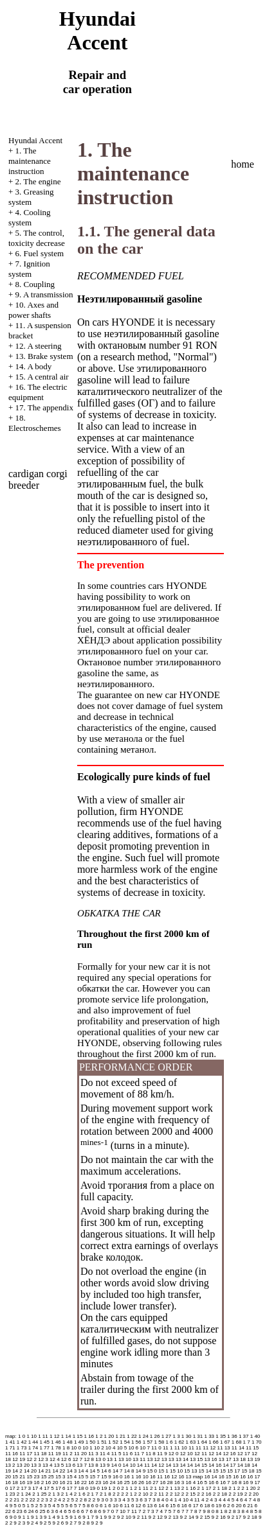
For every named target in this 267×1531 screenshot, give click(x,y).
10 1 (87, 1448)
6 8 (93, 1511)
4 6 (239, 1500)
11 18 (40, 1454)
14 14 (186, 1465)
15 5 (83, 1477)
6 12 (136, 1506)
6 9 (102, 1511)
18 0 (83, 1488)
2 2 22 (28, 1500)
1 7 (246, 1442)
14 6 (106, 1471)
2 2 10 (141, 1494)
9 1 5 (62, 1517)
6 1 (103, 1506)
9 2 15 (203, 1517)
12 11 (200, 1454)
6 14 (159, 1506)
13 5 (59, 1465)
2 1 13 (172, 1488)
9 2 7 (71, 1523)
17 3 (26, 1488)
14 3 (72, 1471)
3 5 (130, 1500)
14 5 (94, 1471)
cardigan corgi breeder (38, 479)
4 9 (8, 1506)
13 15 (196, 1459)
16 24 (108, 1482)
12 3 (43, 1459)
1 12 (55, 1436)
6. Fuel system (39, 253)
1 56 (136, 1442)
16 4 (191, 1482)
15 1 (163, 1471)
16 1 (129, 1477)
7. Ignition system (29, 269)
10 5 (122, 1448)
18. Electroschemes (34, 423)
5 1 (26, 1506)
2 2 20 (251, 1494)
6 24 (29, 1511)
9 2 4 (32, 1523)
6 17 (194, 1506)
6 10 (113, 1506)
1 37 (244, 1436)
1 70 (257, 1442)
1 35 (221, 1436)
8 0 (210, 1511)
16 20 (51, 1482)
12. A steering (38, 346)
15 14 (205, 1471)
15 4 (72, 1477)
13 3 (36, 1465)
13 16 (211, 1459)
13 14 (182, 1459)
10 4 (111, 1448)
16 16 (239, 1477)
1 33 (209, 1436)
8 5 (253, 1511)
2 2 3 (42, 1500)
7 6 (176, 1511)
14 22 (58, 1471)
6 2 (226, 1506)
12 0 (174, 1454)
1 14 (66, 1436)
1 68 (237, 1442)
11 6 (128, 1454)
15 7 (94, 1477)
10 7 (145, 1448)
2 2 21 (12, 1500)
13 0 (100, 1459)
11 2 (67, 1454)
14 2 (17, 1471)
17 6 (60, 1488)
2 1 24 (24, 1494)
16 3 (179, 1482)
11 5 (116, 1454)
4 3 (213, 1500)
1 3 (176, 1436)
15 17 (233, 1471)
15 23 (32, 1477)
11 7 (139, 1454)
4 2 (204, 1500)
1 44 (33, 1442)
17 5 (49, 1488)
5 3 (42, 1506)
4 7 (248, 1500)
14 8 (129, 1471)
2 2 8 (81, 1500)
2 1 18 (220, 1488)
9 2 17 (234, 1517)
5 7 (77, 1506)
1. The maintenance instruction (29, 161)
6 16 (182, 1506)
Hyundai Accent (35, 140)
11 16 (11, 1454)
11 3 (93, 1454)
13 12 (153, 1459)
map (198, 1477)
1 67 (225, 1442)
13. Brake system (44, 356)
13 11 (139, 1459)
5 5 (60, 1506)
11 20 (80, 1454)
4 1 (173, 1500)
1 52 (113, 1442)
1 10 (31, 1436)
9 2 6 (58, 1523)
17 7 (72, 1488)
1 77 (44, 1448)
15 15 (219, 1471)
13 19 (253, 1459)
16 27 (151, 1482)
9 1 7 (88, 1517)
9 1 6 (75, 1517)
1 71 (10, 1448)
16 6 (213, 1482)
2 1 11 (141, 1488)
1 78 (56, 1448)
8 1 (219, 1511)
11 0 (156, 1448)
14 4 (83, 1471)
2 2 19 (235, 1494)
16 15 (225, 1477)
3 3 (112, 1500)
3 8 (156, 1500)
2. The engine (38, 181)
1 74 (33, 1448)
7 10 (120, 1511)
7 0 (110, 1511)
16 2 (39, 1482)
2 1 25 (39, 1494)
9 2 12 (156, 1517)
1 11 (43, 1436)
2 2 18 (220, 1494)
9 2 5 (45, 1523)
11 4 (105, 1454)
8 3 (236, 1511)
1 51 (102, 1442)
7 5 (167, 1511)
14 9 (141, 1471)
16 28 (166, 1482)
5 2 (34, 1506)
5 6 (69, 1506)
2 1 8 (105, 1494)
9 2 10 (124, 1517)
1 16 (89, 1436)
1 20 (109, 1436)
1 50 (91, 1442)
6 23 (17, 1511)
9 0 (13, 1517)
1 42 (22, 1442)
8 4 (244, 1511)
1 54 (125, 1442)
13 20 (23, 1465)
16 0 (118, 1477)
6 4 (58, 1511)
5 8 (85, 1506)
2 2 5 (68, 1500)
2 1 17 (204, 1488)
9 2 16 (219, 1517)
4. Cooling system (29, 217)
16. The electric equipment (38, 392)
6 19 (217, 1506)
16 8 (237, 1482)
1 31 (198, 1436)
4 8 (256, 1500)
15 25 (47, 1477)
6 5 (67, 1511)
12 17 (243, 1454)
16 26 (137, 1482)
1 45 (44, 1442)
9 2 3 (19, 1523)
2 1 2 (234, 1488)
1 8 (65, 1448)
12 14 (214, 1454)
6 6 (76, 1511)
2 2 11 (157, 1494)
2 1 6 (80, 1494)
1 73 (22, 1448)
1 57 (148, 1442)
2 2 (116, 1494)
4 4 (222, 1500)
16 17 (253, 1477)
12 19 (18, 1459)
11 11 (195, 1448)
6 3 (50, 1511)
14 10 (129, 1465)
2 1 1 (127, 1488)
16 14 (210, 1477)
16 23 (94, 1482)
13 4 (47, 1465)
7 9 (202, 1511)
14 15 (200, 1465)
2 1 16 (188, 1488)
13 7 (82, 1465)
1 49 (79, 1442)
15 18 (247, 1471)
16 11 (156, 1477)
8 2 (228, 1511)
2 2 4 (55, 1500)
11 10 (180, 1448)
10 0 (76, 1448)
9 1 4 (49, 1517)
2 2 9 (94, 1500)
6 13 (148, 1506)
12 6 (66, 1459)
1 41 (10, 1442)
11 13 (223, 1448)
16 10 (142, 1477)
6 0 (94, 1506)
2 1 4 (67, 1494)
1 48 (67, 1442)
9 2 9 (97, 1523)
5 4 (51, 1506)
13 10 (124, 1459)
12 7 (78, 1459)
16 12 (170, 1477)
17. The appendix (44, 407)
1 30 (186, 1436)
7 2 (141, 1511)
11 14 (238, 1448)
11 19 (54, 1454)
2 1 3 (54, 1494)
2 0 (116, 1488)
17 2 (15, 1488)
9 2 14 (187, 1517)
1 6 (168, 1442)
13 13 (167, 1459)
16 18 (11, 1482)
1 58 (159, 1442)
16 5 (202, 1482)
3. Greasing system (31, 197)
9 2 (111, 1517)
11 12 (209, 1448)
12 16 (229, 1454)
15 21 (18, 1477)
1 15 (78, 1436)
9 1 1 (24, 1517)
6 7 (84, 1511)
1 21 (120, 1436)
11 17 (25, 1454)
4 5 (230, 1500)
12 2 (31, 1459)
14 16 (214, 1465)
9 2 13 (171, 1517)
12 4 (55, 1459)
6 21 (248, 1506)
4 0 (165, 1500)
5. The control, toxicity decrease (36, 238)
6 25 (40, 1511)
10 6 (133, 1448)
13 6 (71, 1465)
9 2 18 (250, 1517)
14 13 (171, 1465)
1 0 (21, 1436)
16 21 (66, 1482)
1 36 (232, 1436)
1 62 (179, 1442)
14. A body (33, 366)
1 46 (56, 1442)
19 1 (106, 1488)
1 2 (98, 1436)
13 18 (239, 1459)
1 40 (255, 1436)
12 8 (89, 1459)
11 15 (252, 1448)
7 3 (150, 1511)
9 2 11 (140, 1517)
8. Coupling (35, 284)
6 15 (170, 1506)
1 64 (202, 1442)
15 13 (190, 1471)
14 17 (229, 1465)
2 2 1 (127, 1494)
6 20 (237, 1506)
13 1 (112, 1459)
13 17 (225, 1459)
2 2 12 (172, 1494)
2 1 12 (157, 1488)
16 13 (184, 1477)
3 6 (139, 1500)
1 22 (132, 1436)
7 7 (185, 1511)
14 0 (116, 1465)
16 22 (80, 1482)
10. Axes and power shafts (33, 310)
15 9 (106, 1477)
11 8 (150, 1454)
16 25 (123, 1482)
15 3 (60, 1477)
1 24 (143, 1436)
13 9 (105, 1465)
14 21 (44, 1471)
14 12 (157, 1465)
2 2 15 (188, 1494)
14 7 (118, 1471)
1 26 (155, 1436)
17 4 (37, 1488)
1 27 (166, 1436)
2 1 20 (248, 1488)
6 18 (205, 1506)
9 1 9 (101, 1517)
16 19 (25, 1482)
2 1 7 (92, 1494)
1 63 (191, 1442)
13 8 (93, 1465)
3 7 (147, 1500)
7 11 (132, 1511)
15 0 (152, 1471)
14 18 (243, 1465)
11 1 (168, 1448)
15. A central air (42, 376)
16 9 (248, 1482)
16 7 (225, 1482)
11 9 (162, 1454)
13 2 (10, 1465)
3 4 (121, 1500)
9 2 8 (84, 1523)
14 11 (143, 1465)
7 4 (159, 1511)
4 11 (195, 1500)
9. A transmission (44, 294)
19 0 (94, 1488)
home (242, 164)
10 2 (99, 1448)
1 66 (213, 1442)
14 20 (30, 1471)
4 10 (183, 1500)
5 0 (17, 1506)
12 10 (186, 1454)
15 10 (176, 1471)
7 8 (193, 1511)
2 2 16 (204, 1494)
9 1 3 (36, 1517)
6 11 (125, 1506)
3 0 (104, 1500)
